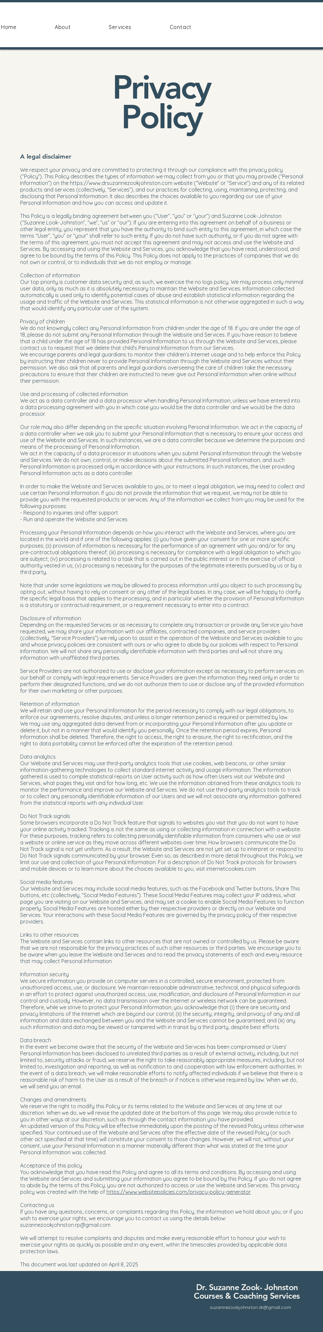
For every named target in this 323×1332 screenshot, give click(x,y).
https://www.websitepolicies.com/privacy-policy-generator (178, 1192)
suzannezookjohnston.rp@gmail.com (65, 1225)
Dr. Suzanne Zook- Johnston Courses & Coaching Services (247, 1291)
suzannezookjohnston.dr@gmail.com (250, 1307)
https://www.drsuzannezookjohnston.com (121, 183)
